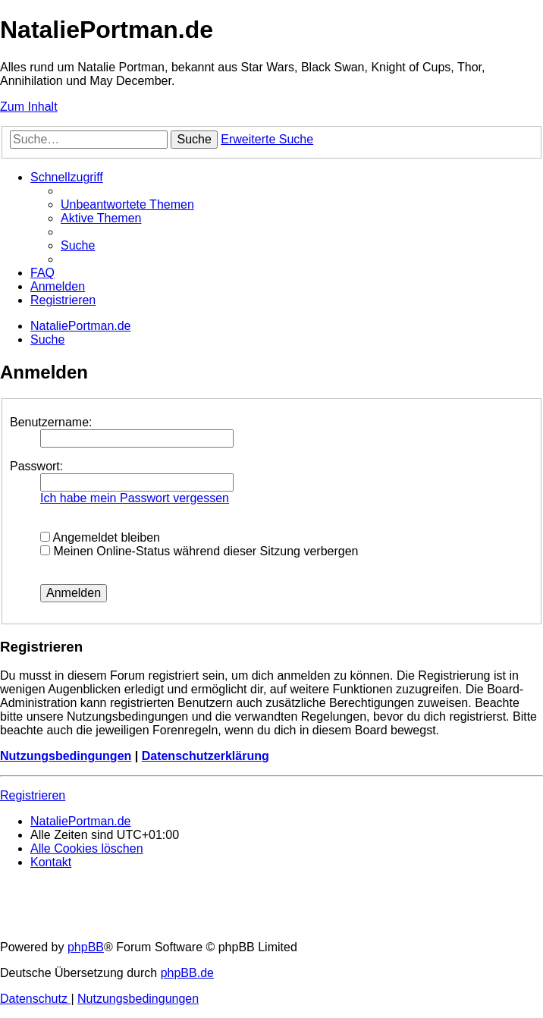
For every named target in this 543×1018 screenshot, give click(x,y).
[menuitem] (127, 204)
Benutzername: (51, 422)
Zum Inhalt (29, 106)
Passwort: (36, 466)
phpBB (85, 947)
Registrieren (32, 795)
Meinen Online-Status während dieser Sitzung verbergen (199, 551)
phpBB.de (187, 972)
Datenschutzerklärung (205, 755)
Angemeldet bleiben (100, 537)
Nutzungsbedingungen (65, 755)
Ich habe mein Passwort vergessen (134, 498)
